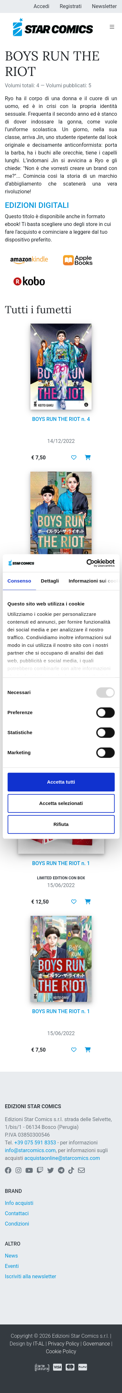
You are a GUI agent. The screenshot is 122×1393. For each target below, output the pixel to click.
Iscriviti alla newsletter (30, 1276)
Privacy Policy (63, 1344)
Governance (96, 1344)
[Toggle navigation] (112, 27)
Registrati (71, 6)
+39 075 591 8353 (35, 1143)
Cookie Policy (61, 1351)
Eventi (12, 1266)
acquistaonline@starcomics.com (62, 1158)
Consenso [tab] (19, 581)
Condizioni (17, 1224)
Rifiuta (61, 824)
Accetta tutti (61, 782)
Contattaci (17, 1213)
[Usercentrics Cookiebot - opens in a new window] (87, 563)
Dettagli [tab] (50, 581)
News (11, 1256)
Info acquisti (19, 1203)
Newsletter (104, 6)
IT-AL (38, 1344)
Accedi (42, 6)
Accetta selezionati (61, 803)
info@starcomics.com (30, 1150)
